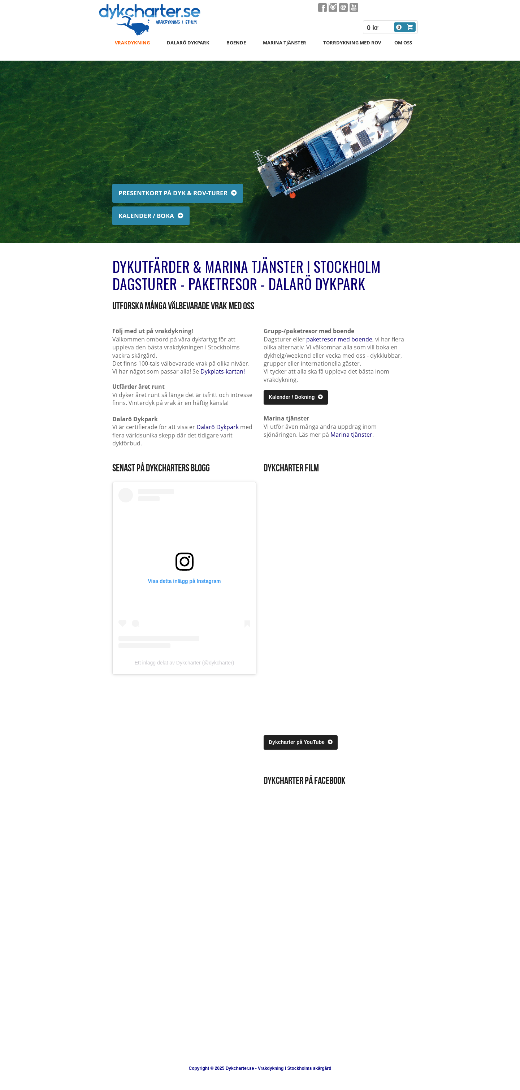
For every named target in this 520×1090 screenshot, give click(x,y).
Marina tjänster (351, 435)
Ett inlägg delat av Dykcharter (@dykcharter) (184, 663)
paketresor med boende (339, 339)
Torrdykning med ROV (352, 42)
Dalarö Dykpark (217, 427)
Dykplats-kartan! (222, 371)
